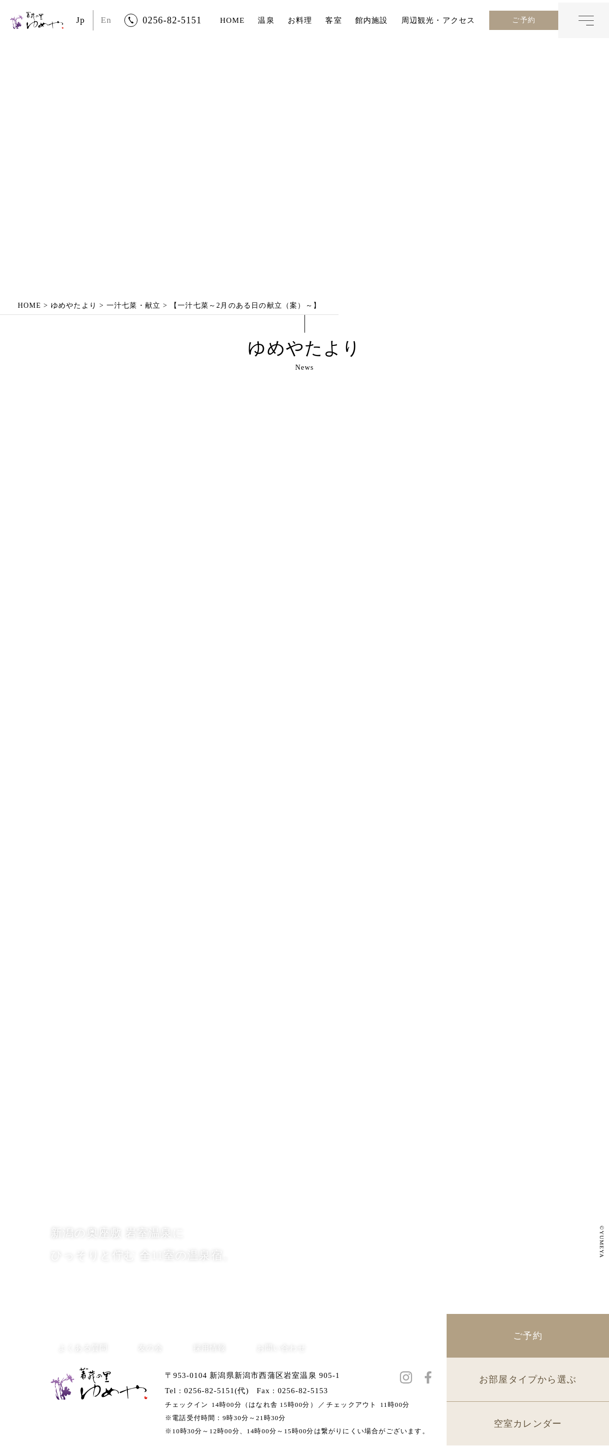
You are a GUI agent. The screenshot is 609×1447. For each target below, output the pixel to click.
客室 (333, 20)
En (106, 20)
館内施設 (371, 20)
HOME (232, 20)
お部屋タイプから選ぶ (528, 1381)
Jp (80, 20)
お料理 (300, 20)
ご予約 (523, 20)
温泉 (266, 20)
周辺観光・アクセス (438, 20)
